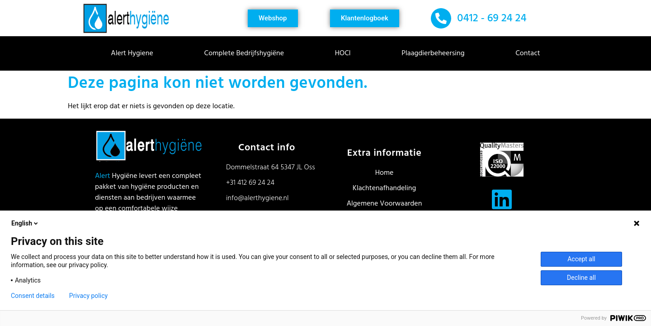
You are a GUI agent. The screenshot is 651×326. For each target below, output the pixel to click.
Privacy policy (88, 295)
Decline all (581, 277)
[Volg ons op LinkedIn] (502, 199)
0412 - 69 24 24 (491, 18)
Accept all (581, 259)
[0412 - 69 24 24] (441, 18)
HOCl (345, 53)
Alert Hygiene (134, 53)
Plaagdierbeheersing (435, 53)
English (25, 223)
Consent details (33, 295)
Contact (527, 53)
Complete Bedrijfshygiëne (246, 53)
